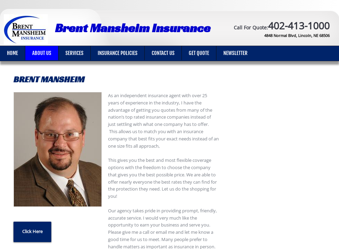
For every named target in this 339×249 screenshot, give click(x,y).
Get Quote (199, 53)
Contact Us (163, 53)
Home (12, 53)
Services (74, 53)
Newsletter (235, 53)
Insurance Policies (117, 53)
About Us (41, 53)
